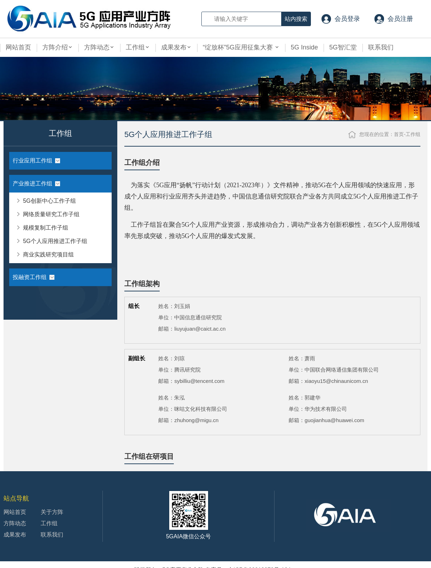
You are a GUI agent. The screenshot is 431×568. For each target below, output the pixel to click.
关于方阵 (52, 512)
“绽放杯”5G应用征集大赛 (241, 47)
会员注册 (400, 18)
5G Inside (304, 47)
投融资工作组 (33, 277)
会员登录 (347, 18)
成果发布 (176, 47)
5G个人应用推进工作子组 (51, 239)
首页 (399, 134)
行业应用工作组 (36, 161)
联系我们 (381, 47)
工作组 (138, 47)
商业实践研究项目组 (45, 253)
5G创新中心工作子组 (46, 199)
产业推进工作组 (36, 184)
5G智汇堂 (343, 47)
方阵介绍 (57, 47)
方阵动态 (99, 47)
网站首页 (18, 47)
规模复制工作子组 (42, 226)
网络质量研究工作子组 (47, 212)
